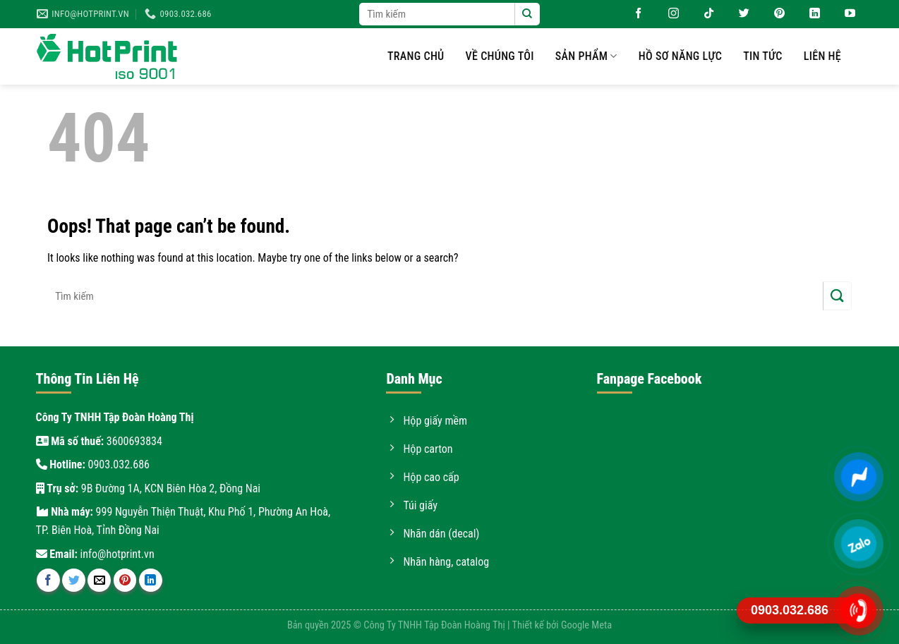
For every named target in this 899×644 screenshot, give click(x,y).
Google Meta (586, 625)
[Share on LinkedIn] (150, 580)
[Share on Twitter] (73, 580)
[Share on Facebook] (48, 580)
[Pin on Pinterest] (125, 580)
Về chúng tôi (500, 56)
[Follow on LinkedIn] (809, 14)
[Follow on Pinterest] (774, 14)
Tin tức (763, 56)
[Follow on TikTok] (703, 14)
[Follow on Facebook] (633, 14)
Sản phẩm (586, 56)
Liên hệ (822, 56)
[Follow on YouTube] (844, 14)
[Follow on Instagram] (668, 14)
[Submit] (527, 14)
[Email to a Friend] (99, 580)
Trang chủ (415, 56)
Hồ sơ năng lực (680, 56)
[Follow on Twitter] (738, 14)
